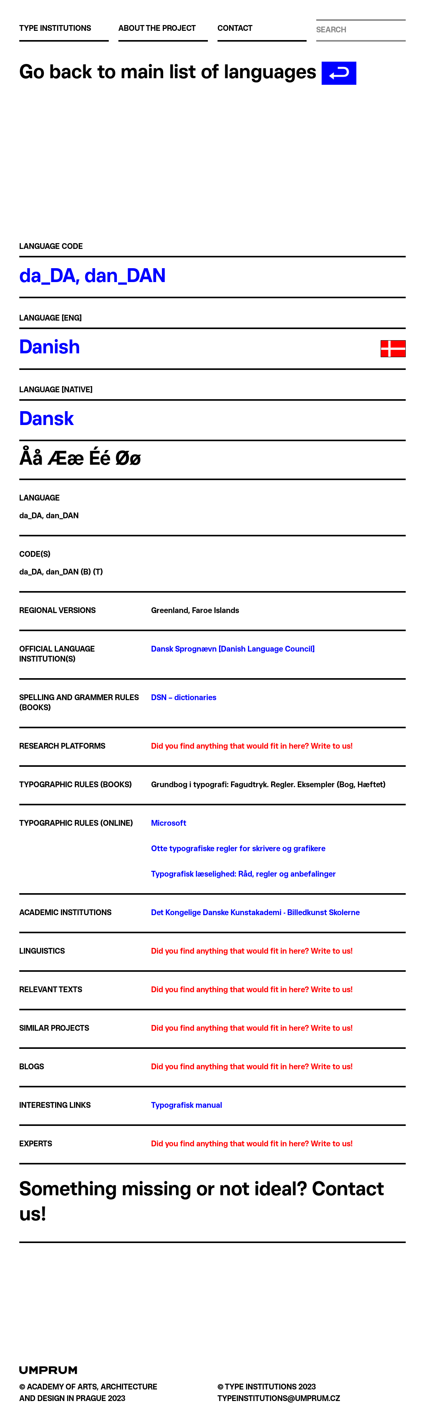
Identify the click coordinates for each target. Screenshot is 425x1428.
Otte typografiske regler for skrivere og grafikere (238, 849)
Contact (235, 28)
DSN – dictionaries (183, 698)
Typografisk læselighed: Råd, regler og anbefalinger (243, 874)
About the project (157, 28)
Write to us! (332, 746)
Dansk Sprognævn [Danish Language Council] (233, 649)
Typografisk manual (186, 1105)
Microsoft (168, 823)
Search (331, 30)
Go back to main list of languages (187, 73)
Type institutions (55, 28)
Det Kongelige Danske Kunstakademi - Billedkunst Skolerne (255, 913)
